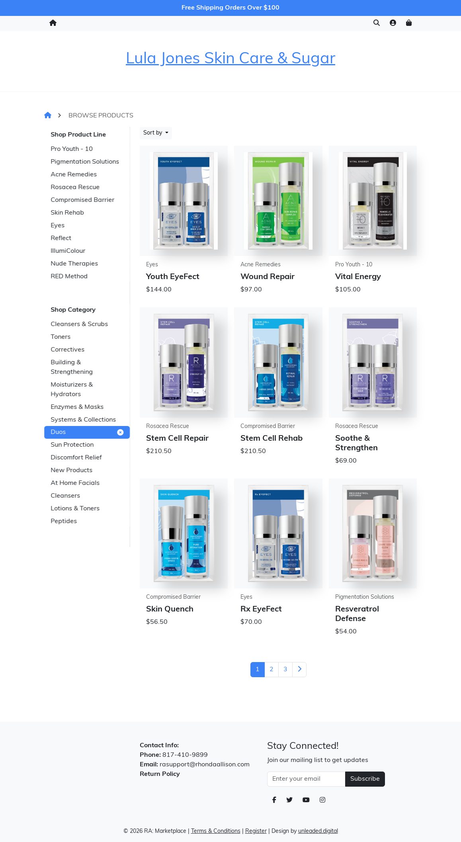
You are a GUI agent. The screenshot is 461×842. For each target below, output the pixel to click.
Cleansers (65, 496)
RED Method (69, 277)
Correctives (67, 350)
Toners (60, 337)
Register (256, 831)
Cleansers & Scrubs (79, 324)
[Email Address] (306, 779)
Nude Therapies (74, 264)
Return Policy (160, 774)
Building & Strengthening (72, 367)
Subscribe (365, 779)
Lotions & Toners (75, 509)
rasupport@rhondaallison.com (205, 765)
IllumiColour (68, 251)
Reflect (61, 238)
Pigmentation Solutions (85, 162)
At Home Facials (75, 483)
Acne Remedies (74, 175)
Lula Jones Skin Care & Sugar (230, 59)
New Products (71, 470)
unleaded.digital (318, 831)
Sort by (153, 133)
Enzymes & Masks (77, 407)
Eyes (57, 226)
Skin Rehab (67, 213)
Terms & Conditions (215, 831)
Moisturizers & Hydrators (72, 390)
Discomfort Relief (76, 458)
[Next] (299, 669)
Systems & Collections (83, 420)
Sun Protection (72, 445)
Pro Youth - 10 (72, 149)
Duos (87, 432)
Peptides (64, 521)
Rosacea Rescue (75, 187)
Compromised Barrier (82, 200)
